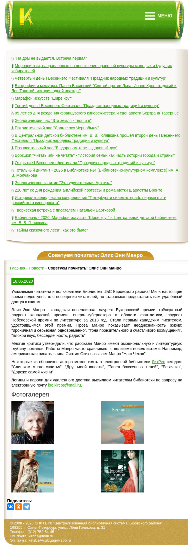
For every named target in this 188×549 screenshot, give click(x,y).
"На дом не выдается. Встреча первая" (51, 58)
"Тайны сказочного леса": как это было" (51, 230)
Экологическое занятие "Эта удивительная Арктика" (63, 182)
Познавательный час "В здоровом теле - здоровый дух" (66, 148)
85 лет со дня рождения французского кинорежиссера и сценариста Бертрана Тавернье (97, 113)
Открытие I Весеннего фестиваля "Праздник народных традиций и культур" (85, 162)
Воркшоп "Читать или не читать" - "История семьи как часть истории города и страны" (95, 155)
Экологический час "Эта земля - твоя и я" (53, 120)
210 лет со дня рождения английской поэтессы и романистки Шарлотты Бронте (89, 190)
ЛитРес (158, 361)
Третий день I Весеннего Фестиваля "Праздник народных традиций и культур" (87, 105)
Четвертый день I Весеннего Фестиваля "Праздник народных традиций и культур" (91, 78)
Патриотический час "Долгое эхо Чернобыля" (57, 128)
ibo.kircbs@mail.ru (64, 385)
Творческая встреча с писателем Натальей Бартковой (65, 210)
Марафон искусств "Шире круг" (44, 98)
